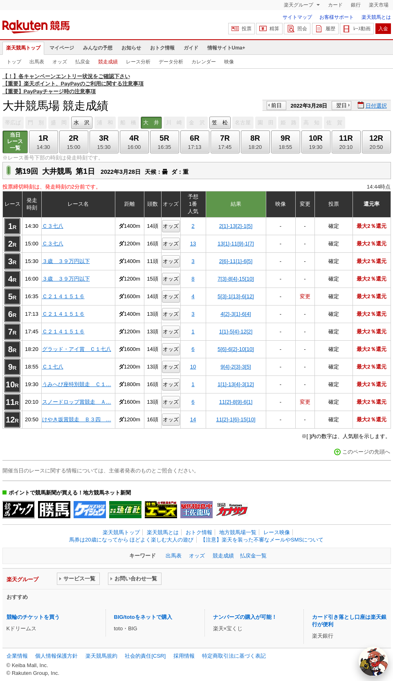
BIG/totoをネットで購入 (143, 617)
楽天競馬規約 (101, 656)
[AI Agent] (373, 661)
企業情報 (17, 656)
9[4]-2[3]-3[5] (235, 367)
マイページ (61, 48)
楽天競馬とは (376, 17)
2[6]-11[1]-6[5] (236, 261)
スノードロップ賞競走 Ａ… (76, 402)
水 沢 (82, 122)
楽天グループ (299, 5)
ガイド (191, 48)
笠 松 (220, 122)
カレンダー (203, 62)
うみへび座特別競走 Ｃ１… (76, 384)
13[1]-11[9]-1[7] (236, 243)
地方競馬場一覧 (237, 532)
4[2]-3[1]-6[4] (235, 314)
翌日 (341, 105)
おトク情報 (162, 48)
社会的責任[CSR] (145, 656)
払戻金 (82, 62)
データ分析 (171, 62)
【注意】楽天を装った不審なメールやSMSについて (261, 540)
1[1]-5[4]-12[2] (236, 331)
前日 (276, 105)
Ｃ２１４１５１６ (63, 296)
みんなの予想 (97, 48)
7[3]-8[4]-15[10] (236, 279)
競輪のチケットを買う (33, 617)
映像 (229, 62)
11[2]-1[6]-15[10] (235, 419)
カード (335, 5)
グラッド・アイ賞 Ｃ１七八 (76, 349)
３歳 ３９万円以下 (66, 261)
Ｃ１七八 (52, 367)
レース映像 (276, 532)
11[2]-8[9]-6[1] (236, 402)
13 (193, 243)
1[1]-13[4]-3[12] (236, 384)
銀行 (356, 5)
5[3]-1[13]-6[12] (236, 296)
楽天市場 (379, 5)
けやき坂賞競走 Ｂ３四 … (76, 419)
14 (193, 419)
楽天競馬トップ (23, 48)
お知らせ (131, 48)
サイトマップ (297, 17)
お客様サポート (336, 17)
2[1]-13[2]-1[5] (236, 226)
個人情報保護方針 (56, 656)
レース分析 (138, 62)
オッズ (59, 62)
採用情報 (184, 656)
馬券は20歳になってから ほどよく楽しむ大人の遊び (131, 540)
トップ (14, 62)
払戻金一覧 (253, 556)
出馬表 (36, 62)
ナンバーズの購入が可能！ (245, 617)
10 (193, 367)
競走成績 (108, 62)
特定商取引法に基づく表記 (234, 656)
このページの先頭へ (366, 452)
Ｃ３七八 (52, 226)
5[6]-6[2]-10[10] (236, 349)
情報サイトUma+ (226, 48)
